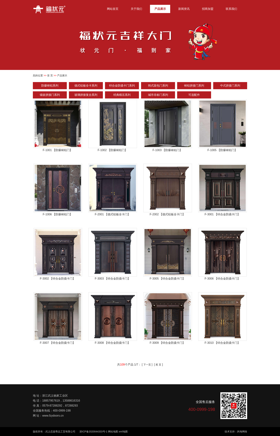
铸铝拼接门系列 (194, 85)
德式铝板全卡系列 (85, 85)
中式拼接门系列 (230, 85)
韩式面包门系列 (158, 85)
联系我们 (231, 8)
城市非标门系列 (158, 94)
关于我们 (136, 8)
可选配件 (194, 94)
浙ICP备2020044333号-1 (93, 431)
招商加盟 (207, 8)
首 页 (50, 75)
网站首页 (112, 8)
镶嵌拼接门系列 (50, 94)
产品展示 (160, 8)
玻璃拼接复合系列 (85, 94)
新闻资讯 (184, 8)
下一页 (147, 364)
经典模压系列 (122, 94)
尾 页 (158, 364)
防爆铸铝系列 (49, 85)
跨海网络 (242, 431)
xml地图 (123, 431)
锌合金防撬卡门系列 (122, 85)
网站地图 (113, 431)
